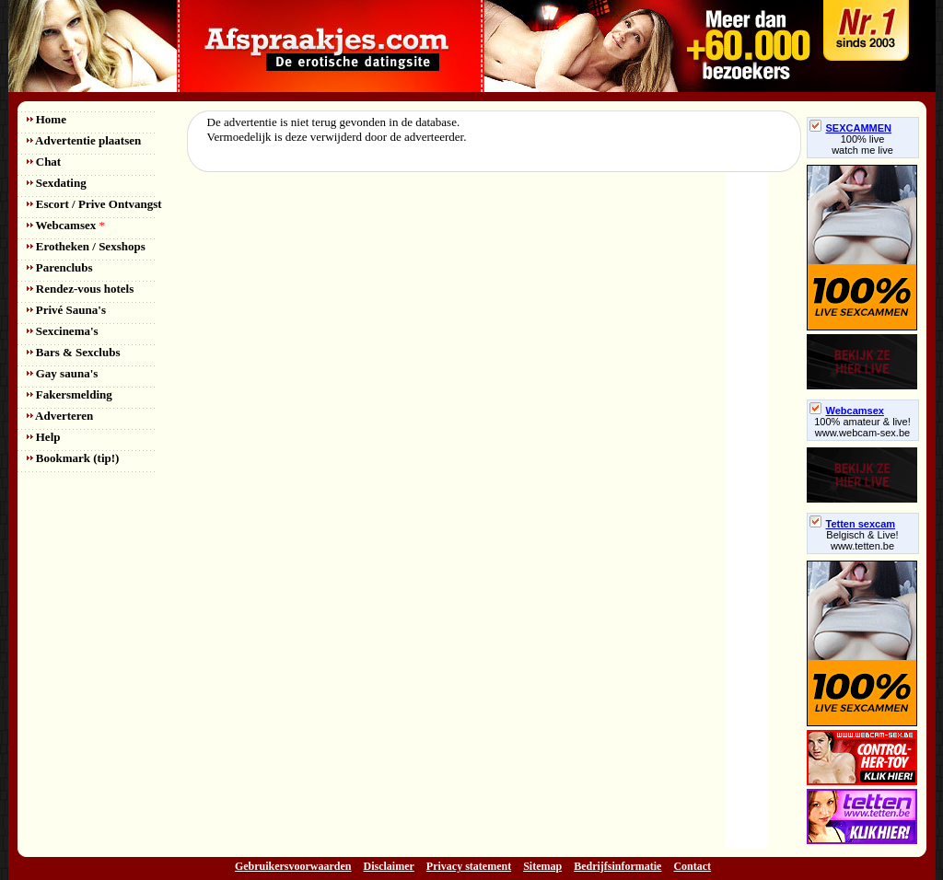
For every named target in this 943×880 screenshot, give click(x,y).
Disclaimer (389, 866)
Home (46, 119)
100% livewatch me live (862, 144)
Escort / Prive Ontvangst (94, 204)
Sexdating (57, 183)
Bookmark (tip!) (73, 458)
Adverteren (60, 416)
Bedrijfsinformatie (617, 866)
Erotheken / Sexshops (86, 246)
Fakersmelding (69, 394)
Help (44, 437)
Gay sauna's (63, 373)
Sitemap (542, 866)
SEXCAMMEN (850, 127)
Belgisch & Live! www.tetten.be (862, 540)
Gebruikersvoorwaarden (293, 866)
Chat (44, 161)
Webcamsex (66, 225)
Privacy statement (468, 866)
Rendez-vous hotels (80, 288)
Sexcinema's (63, 331)
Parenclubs (60, 267)
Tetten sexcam (852, 523)
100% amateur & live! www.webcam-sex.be (862, 427)
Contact (692, 866)
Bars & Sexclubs (74, 352)
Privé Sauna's (66, 310)
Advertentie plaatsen (84, 140)
